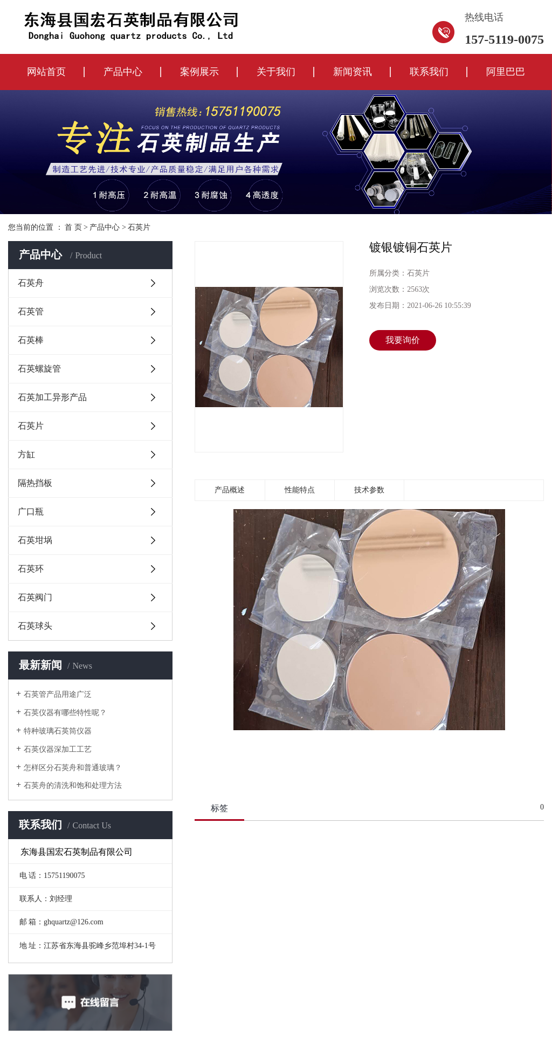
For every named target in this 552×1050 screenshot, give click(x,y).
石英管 (31, 311)
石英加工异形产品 (52, 397)
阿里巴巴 (505, 71)
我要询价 (402, 340)
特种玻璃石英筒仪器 (58, 731)
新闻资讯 (352, 71)
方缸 (26, 454)
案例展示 (199, 71)
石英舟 (31, 282)
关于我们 (276, 71)
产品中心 (123, 71)
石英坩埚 (35, 540)
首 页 (73, 227)
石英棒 (31, 340)
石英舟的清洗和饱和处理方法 (73, 785)
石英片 (139, 227)
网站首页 (46, 71)
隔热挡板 (35, 483)
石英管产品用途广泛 (58, 694)
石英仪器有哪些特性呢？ (65, 713)
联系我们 (429, 71)
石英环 (31, 568)
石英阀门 (35, 597)
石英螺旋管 (39, 368)
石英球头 (35, 625)
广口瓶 (31, 511)
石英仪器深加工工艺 (58, 749)
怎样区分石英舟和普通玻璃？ (73, 768)
